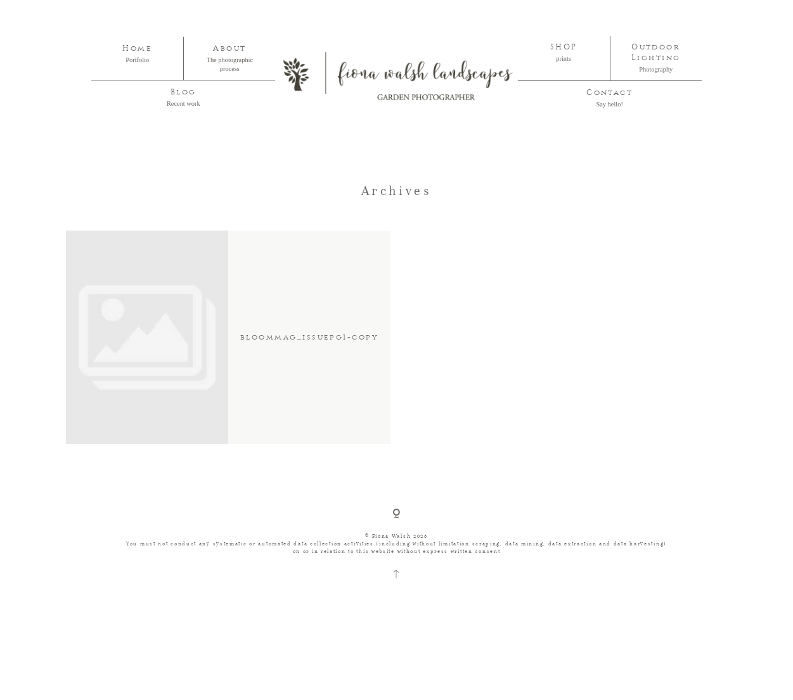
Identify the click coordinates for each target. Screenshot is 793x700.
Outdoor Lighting (656, 52)
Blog (184, 92)
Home (137, 48)
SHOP (563, 47)
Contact (609, 92)
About (229, 48)
